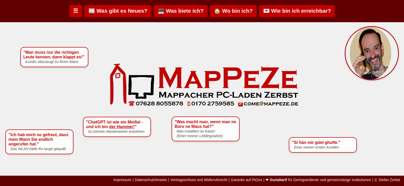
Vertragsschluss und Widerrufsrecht (198, 180)
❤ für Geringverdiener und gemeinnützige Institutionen (318, 180)
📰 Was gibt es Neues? (117, 11)
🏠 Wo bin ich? (233, 11)
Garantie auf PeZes (246, 180)
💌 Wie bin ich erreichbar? (297, 11)
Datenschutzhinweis (151, 180)
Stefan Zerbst (389, 180)
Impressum (122, 180)
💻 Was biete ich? (181, 11)
